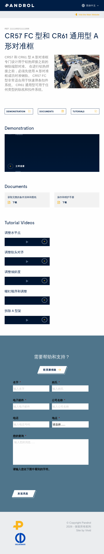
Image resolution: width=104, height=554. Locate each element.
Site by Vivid (83, 530)
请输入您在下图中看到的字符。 (32, 469)
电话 (15, 418)
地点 (56, 418)
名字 (17, 382)
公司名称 (58, 400)
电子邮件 (19, 400)
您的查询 (19, 435)
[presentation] (37, 478)
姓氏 (56, 382)
